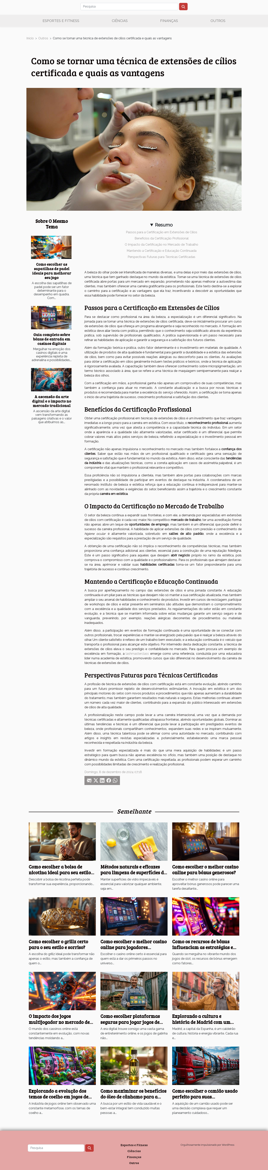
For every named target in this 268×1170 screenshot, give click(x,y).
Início (30, 38)
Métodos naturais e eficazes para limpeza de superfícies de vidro (133, 872)
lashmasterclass (137, 653)
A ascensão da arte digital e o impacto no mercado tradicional (51, 401)
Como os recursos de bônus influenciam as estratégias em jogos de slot (204, 947)
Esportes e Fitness (61, 21)
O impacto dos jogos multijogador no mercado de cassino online (59, 1022)
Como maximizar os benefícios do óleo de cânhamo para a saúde (133, 1097)
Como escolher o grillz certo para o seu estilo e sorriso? (58, 944)
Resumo (164, 225)
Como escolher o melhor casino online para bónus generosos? (205, 869)
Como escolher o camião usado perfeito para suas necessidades (205, 1097)
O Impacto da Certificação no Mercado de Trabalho (161, 244)
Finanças (169, 21)
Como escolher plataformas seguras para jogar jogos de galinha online (130, 1022)
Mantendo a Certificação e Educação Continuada (161, 251)
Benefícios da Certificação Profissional (162, 238)
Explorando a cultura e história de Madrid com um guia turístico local (201, 1022)
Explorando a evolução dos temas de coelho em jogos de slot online (58, 1097)
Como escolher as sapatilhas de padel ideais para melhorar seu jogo (51, 271)
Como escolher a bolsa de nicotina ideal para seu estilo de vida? (60, 872)
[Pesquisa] (129, 6)
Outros (218, 21)
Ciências (120, 21)
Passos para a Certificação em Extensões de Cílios (161, 232)
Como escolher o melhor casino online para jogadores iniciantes (133, 947)
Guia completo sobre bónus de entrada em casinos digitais (51, 339)
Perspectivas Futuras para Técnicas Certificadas (161, 257)
